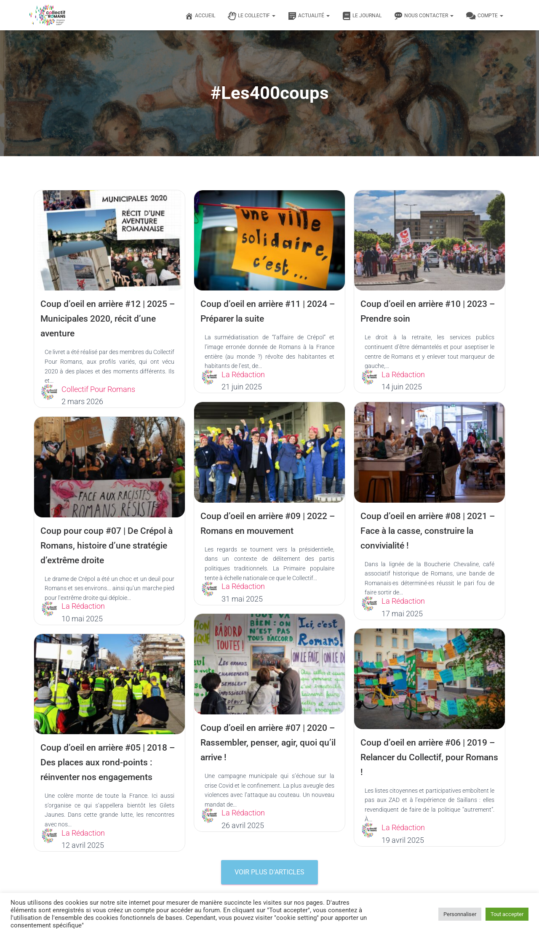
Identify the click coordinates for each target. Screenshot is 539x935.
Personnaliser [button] (459, 914)
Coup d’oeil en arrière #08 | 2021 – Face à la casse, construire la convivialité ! (427, 531)
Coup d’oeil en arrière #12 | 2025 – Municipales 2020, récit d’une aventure (107, 318)
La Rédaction (243, 374)
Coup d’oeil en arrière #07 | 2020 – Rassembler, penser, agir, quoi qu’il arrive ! (267, 742)
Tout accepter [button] (507, 914)
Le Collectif (251, 16)
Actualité (309, 16)
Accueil (200, 16)
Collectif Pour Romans (98, 389)
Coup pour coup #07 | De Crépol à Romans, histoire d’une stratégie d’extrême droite (108, 545)
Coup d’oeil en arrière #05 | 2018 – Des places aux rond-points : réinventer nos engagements (107, 762)
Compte (484, 16)
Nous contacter (424, 16)
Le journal (362, 16)
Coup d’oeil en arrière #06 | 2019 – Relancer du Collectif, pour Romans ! (427, 757)
